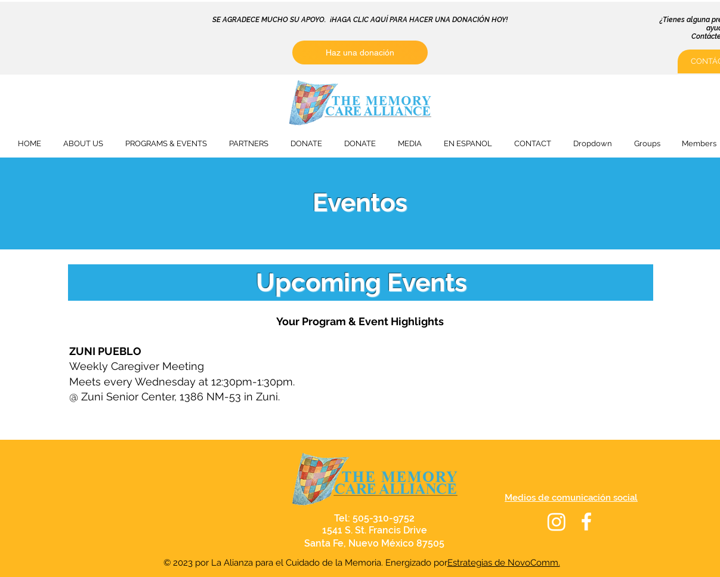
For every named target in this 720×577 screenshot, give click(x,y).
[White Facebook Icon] (586, 521)
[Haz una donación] (360, 52)
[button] (83, 143)
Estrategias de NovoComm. (503, 562)
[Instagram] (556, 521)
